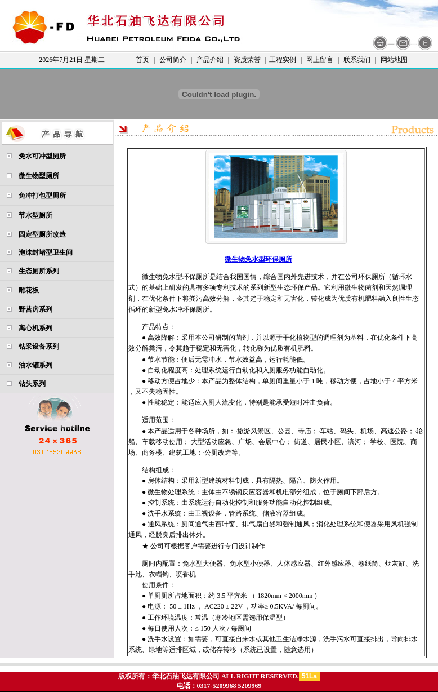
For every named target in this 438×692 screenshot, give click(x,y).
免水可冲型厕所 (42, 156)
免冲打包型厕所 (42, 195)
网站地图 (394, 60)
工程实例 (282, 60)
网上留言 (319, 60)
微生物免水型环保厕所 (258, 259)
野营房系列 (35, 309)
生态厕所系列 (39, 271)
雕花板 (29, 290)
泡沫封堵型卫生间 (46, 252)
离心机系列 (35, 328)
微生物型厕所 (39, 176)
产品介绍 (210, 60)
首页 (142, 60)
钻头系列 (32, 384)
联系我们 (356, 60)
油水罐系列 (35, 365)
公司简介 (172, 60)
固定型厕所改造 (42, 234)
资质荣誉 (247, 60)
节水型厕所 (35, 215)
